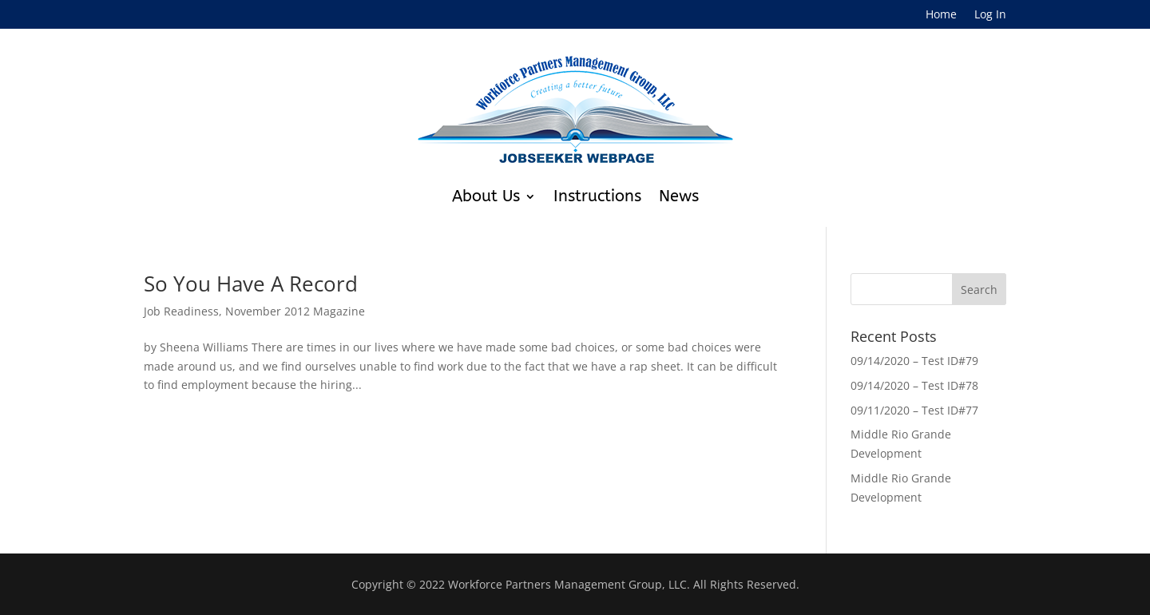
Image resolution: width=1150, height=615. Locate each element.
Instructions (597, 196)
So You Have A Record (251, 283)
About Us (486, 196)
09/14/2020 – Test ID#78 (914, 385)
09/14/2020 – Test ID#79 (914, 360)
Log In (990, 15)
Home (941, 15)
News (679, 196)
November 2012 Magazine (295, 311)
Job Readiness (181, 311)
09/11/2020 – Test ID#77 (914, 410)
